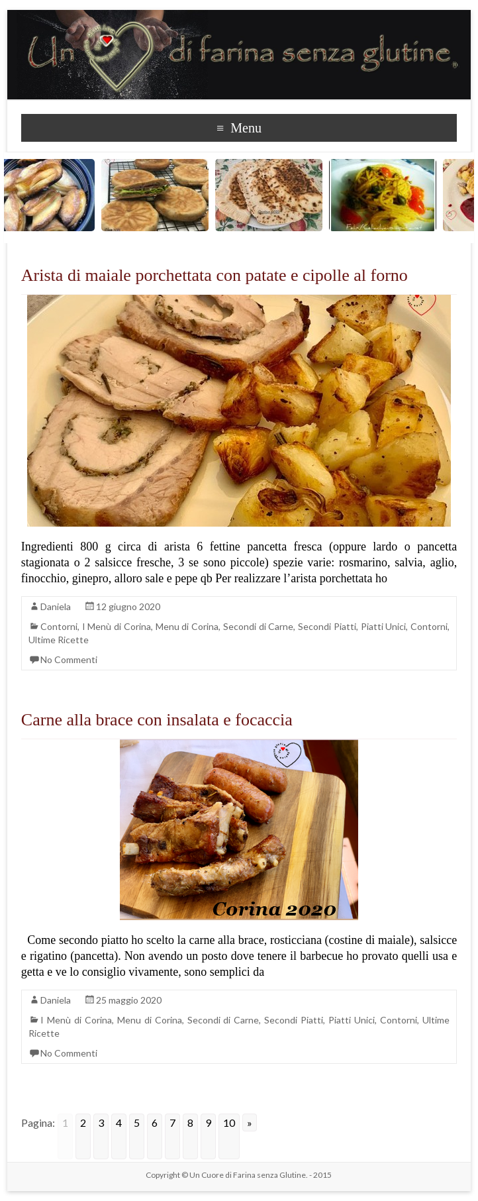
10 (229, 1122)
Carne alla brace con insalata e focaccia (157, 719)
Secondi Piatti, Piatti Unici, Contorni (373, 626)
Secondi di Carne (258, 626)
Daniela (55, 606)
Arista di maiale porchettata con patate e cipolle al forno (214, 275)
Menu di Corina (187, 626)
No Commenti (68, 659)
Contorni (58, 626)
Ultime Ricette (58, 639)
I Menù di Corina (116, 626)
